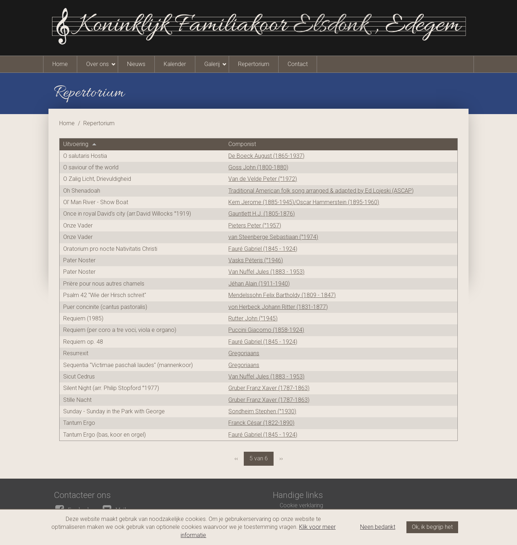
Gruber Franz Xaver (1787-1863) (268, 388)
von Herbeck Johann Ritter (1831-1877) (278, 307)
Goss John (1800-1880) (258, 167)
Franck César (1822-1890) (261, 422)
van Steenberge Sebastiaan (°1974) (273, 237)
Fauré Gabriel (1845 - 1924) (262, 248)
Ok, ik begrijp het (432, 526)
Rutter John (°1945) (253, 318)
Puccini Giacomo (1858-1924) (266, 329)
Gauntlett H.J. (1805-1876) (261, 213)
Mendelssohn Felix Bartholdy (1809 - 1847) (282, 295)
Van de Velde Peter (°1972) (262, 178)
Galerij (212, 64)
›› (281, 458)
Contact (298, 64)
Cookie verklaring (301, 505)
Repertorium (253, 64)
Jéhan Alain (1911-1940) (259, 283)
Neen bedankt (377, 526)
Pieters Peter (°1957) (254, 225)
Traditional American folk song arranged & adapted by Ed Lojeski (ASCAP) (321, 190)
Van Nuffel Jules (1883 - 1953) (266, 271)
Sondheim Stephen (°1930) (262, 411)
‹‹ (236, 458)
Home (60, 64)
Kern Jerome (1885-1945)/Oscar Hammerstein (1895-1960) (303, 202)
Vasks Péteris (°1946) (255, 260)
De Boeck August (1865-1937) (266, 155)
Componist (242, 144)
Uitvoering (80, 144)
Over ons (97, 64)
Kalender (175, 64)
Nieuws (136, 64)
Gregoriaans (243, 353)
